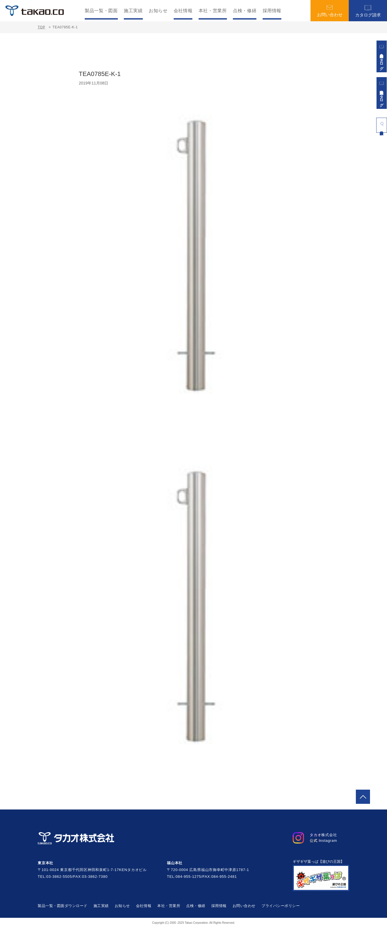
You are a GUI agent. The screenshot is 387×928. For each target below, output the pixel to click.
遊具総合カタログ (381, 56)
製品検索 (381, 124)
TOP (41, 27)
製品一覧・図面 (101, 11)
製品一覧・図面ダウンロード (63, 906)
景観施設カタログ (381, 93)
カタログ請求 (368, 10)
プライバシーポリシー (280, 906)
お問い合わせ (330, 11)
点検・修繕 (244, 11)
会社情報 (183, 11)
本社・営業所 (213, 11)
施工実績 (133, 11)
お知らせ (158, 11)
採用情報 (272, 11)
